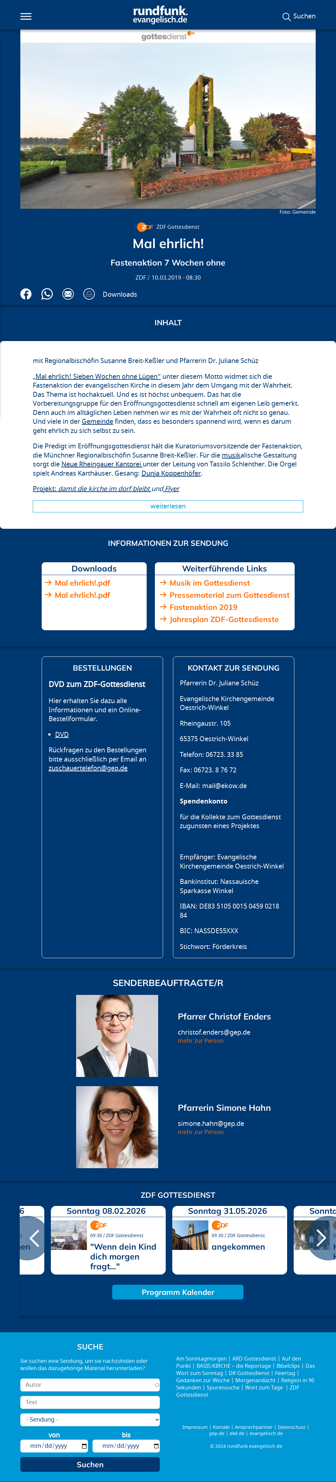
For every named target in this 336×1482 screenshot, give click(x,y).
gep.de (216, 1433)
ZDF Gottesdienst (178, 227)
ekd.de (237, 1433)
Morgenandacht (255, 1381)
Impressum (195, 1427)
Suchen (304, 16)
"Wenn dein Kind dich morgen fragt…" (123, 1256)
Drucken (89, 294)
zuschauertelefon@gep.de (88, 768)
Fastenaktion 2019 (204, 607)
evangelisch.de (266, 1433)
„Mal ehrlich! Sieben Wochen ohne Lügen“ (97, 376)
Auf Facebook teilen (26, 294)
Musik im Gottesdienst (210, 582)
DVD (62, 735)
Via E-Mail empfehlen (68, 294)
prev (27, 1238)
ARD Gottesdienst (254, 1359)
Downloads (120, 294)
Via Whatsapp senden (47, 294)
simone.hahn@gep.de (211, 1123)
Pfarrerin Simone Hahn (224, 1107)
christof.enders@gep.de (214, 1032)
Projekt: (92, 489)
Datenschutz (291, 1427)
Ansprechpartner (254, 1427)
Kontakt (221, 1427)
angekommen (238, 1246)
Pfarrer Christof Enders (224, 1016)
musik (231, 455)
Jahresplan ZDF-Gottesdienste (224, 619)
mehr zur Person (201, 1041)
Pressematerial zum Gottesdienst (230, 595)
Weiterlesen (168, 506)
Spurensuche (223, 1388)
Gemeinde (97, 421)
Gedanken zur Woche (203, 1381)
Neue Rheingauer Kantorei (102, 464)
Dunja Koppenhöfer (171, 473)
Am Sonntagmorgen (201, 1359)
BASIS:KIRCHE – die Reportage (234, 1366)
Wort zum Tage (264, 1388)
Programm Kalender (178, 1292)
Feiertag (285, 1373)
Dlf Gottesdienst (249, 1373)
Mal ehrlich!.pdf (82, 582)
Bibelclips (288, 1366)
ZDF (141, 278)
